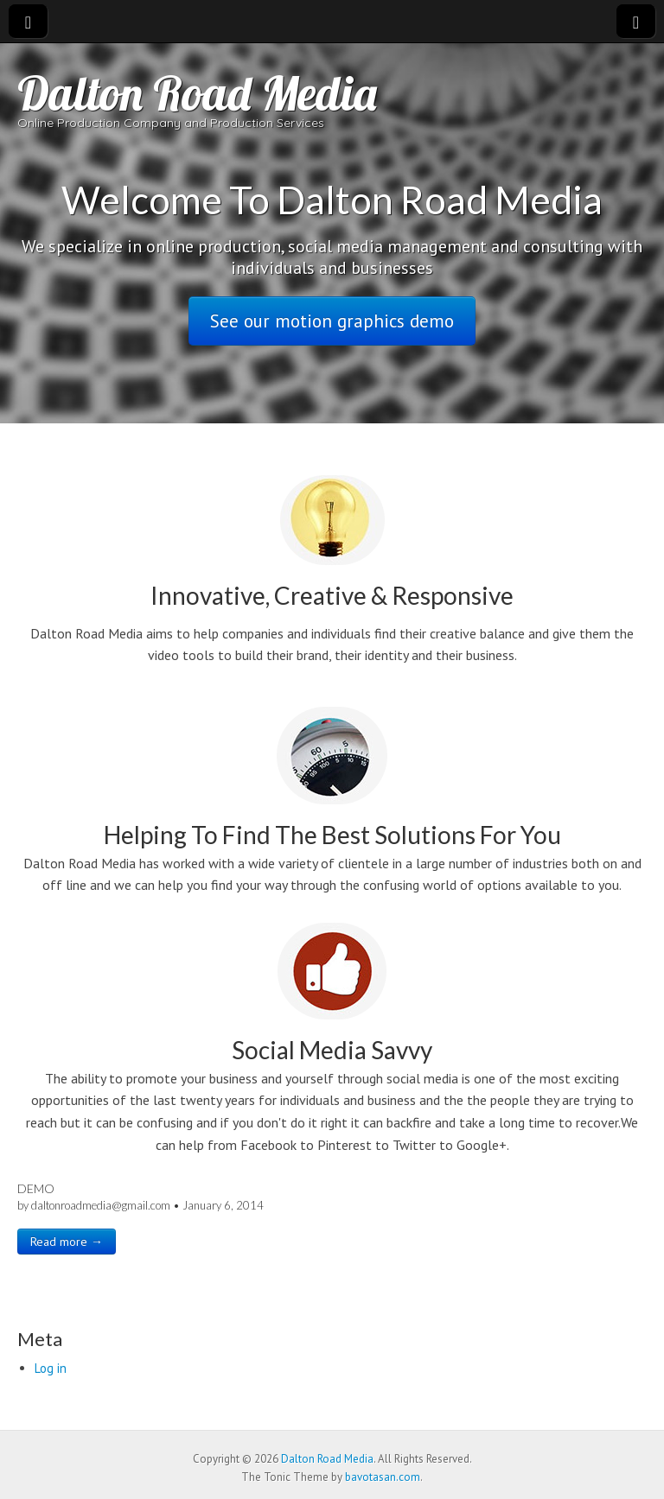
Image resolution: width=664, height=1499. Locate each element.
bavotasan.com (382, 1477)
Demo (35, 1188)
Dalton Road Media (197, 93)
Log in (51, 1368)
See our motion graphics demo (332, 321)
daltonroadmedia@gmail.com (100, 1205)
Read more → (66, 1241)
